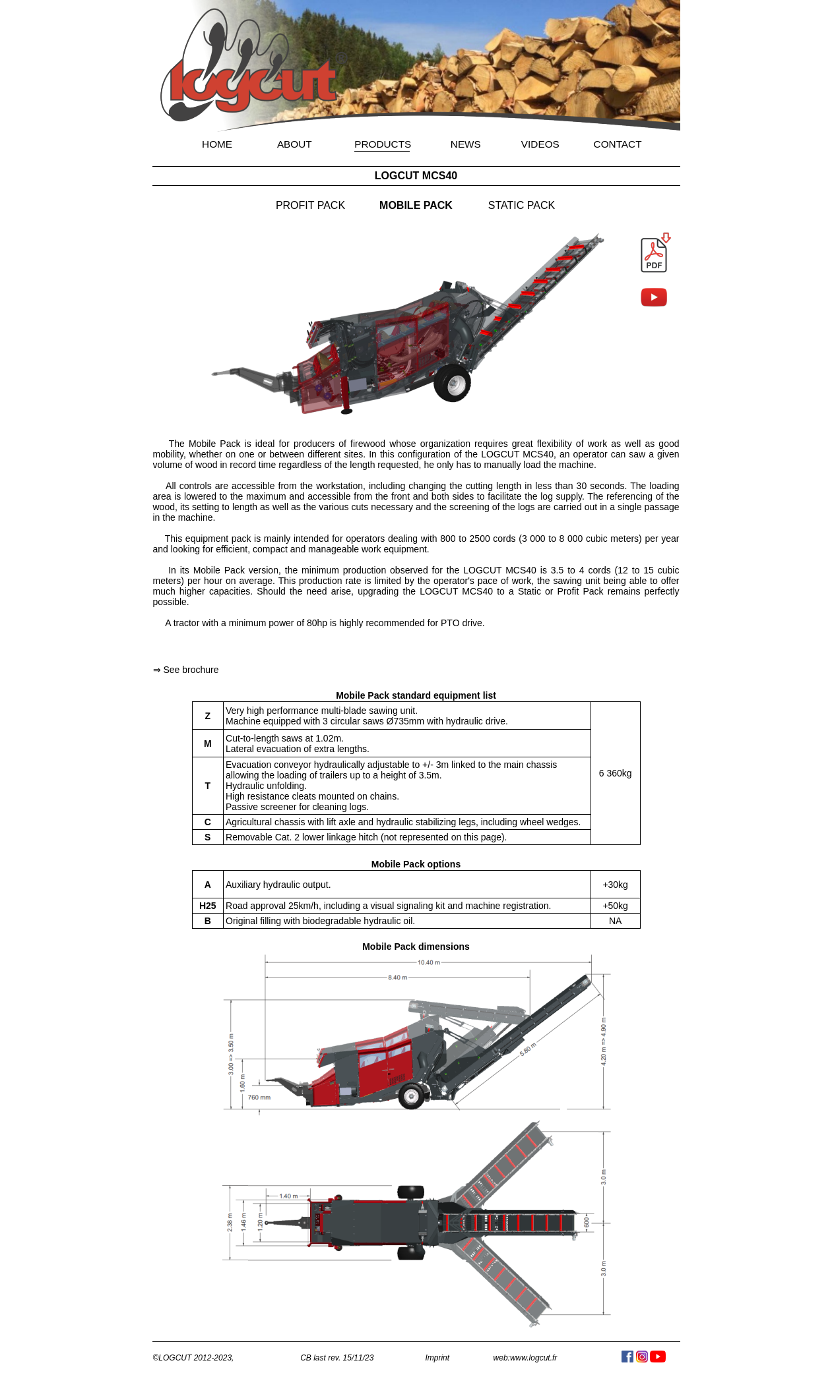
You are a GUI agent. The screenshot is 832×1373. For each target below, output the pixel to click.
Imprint (437, 1357)
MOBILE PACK (416, 205)
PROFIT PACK (310, 205)
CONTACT (618, 144)
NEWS (466, 144)
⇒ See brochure (186, 669)
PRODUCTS (382, 144)
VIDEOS (540, 144)
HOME (217, 144)
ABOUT (294, 144)
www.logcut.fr (533, 1357)
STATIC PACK (521, 205)
